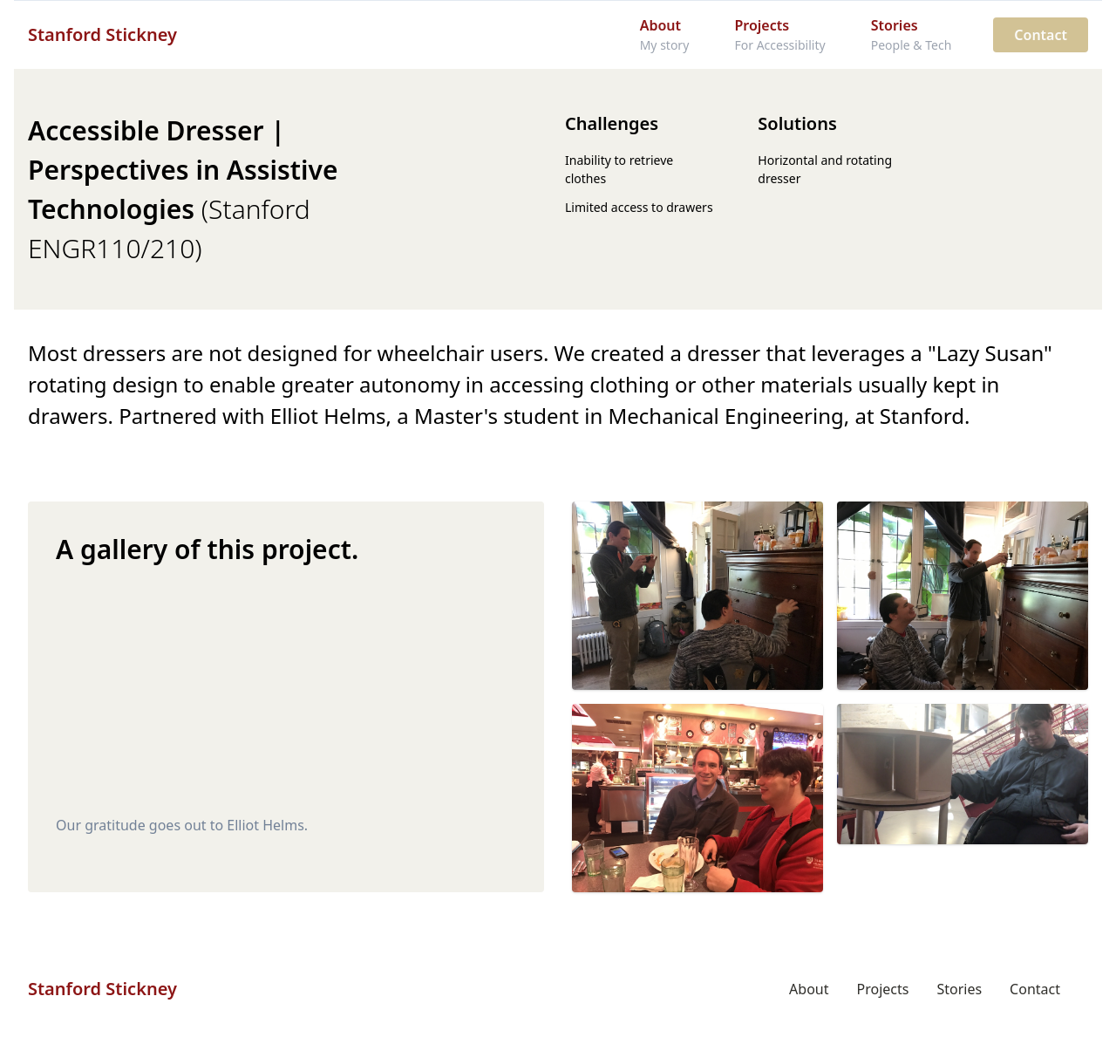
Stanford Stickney (102, 34)
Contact (1040, 34)
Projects (883, 989)
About (808, 989)
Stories (959, 989)
